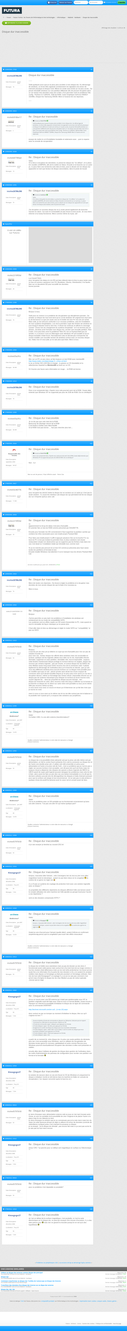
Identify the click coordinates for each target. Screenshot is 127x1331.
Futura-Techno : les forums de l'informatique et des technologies (34, 17)
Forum (9, 17)
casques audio (101, 1301)
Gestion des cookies (88, 1323)
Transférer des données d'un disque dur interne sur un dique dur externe (27, 1285)
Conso (79, 1323)
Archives (73, 1323)
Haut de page (117, 1323)
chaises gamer (111, 1301)
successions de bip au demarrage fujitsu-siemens (75, 1263)
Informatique (61, 17)
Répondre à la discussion (16, 23)
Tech (22, 1301)
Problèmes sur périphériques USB (47, 1263)
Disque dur (5, 1277)
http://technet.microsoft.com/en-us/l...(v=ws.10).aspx (48, 1009)
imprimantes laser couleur (88, 1301)
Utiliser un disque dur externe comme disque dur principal (22, 1273)
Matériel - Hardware (74, 17)
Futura (68, 1323)
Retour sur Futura (65, 2)
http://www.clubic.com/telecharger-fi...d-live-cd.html (48, 361)
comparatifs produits (47, 1301)
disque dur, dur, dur (8, 1289)
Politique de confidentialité (104, 1323)
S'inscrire (52, 3)
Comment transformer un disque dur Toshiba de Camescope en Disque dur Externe (31, 1281)
